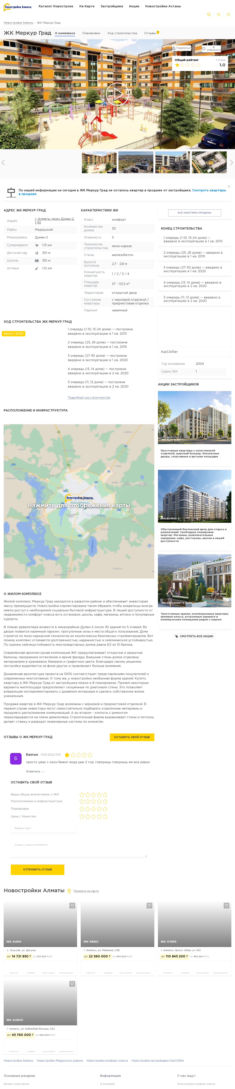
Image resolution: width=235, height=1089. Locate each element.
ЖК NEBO (90, 941)
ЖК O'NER (168, 941)
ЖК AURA (13, 941)
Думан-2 (41, 237)
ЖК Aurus (14, 1020)
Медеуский (44, 229)
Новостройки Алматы (18, 23)
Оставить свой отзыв (132, 737)
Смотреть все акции (194, 636)
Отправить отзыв (37, 869)
